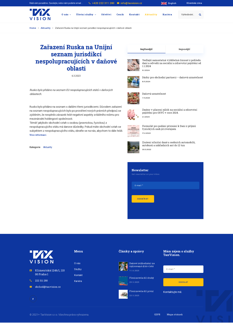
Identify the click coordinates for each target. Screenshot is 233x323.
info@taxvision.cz (132, 3)
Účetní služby (84, 14)
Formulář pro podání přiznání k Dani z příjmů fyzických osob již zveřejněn (169, 128)
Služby (78, 269)
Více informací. (38, 135)
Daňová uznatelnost (154, 93)
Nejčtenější (146, 49)
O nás (65, 14)
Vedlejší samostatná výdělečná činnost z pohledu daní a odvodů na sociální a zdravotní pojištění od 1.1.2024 (171, 63)
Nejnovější (184, 49)
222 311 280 (41, 280)
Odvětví (106, 14)
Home (33, 28)
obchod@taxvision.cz (48, 286)
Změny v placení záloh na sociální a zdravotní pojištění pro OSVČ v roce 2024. (169, 111)
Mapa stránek (175, 314)
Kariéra (167, 14)
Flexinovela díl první (141, 291)
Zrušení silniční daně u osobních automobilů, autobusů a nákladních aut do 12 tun (168, 144)
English (168, 3)
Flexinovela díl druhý (141, 277)
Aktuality (151, 14)
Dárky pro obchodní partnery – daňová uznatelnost (172, 77)
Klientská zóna (194, 3)
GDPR (157, 314)
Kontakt (134, 14)
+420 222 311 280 (103, 3)
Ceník (120, 14)
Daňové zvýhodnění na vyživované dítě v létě (142, 265)
